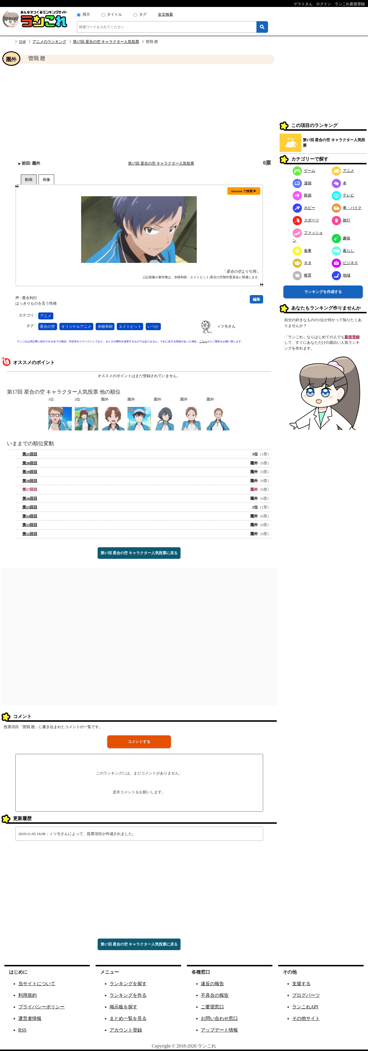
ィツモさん (226, 326)
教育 (302, 275)
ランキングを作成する (323, 292)
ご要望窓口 (212, 1006)
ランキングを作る (128, 995)
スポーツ (306, 220)
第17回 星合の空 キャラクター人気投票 (106, 41)
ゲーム (304, 170)
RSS (22, 1030)
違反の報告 (212, 983)
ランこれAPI (305, 1006)
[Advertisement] (139, 111)
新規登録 (352, 337)
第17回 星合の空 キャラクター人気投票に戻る (139, 553)
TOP (22, 41)
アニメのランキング (49, 41)
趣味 (341, 238)
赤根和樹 (105, 326)
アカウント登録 (126, 1030)
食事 (302, 250)
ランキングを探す (128, 983)
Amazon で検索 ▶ (244, 191)
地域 (341, 275)
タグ (143, 14)
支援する (301, 983)
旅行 (341, 220)
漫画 (302, 183)
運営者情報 (29, 1018)
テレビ (343, 195)
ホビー (304, 208)
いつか (153, 326)
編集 (256, 299)
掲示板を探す (123, 1006)
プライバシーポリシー (41, 1006)
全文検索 (165, 14)
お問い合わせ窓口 (219, 1018)
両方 (86, 14)
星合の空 (47, 326)
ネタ (302, 263)
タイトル (114, 14)
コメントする (139, 741)
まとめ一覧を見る (128, 1018)
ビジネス (345, 263)
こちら (203, 341)
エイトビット (130, 326)
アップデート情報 (219, 1030)
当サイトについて (36, 983)
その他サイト (306, 1018)
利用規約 (27, 995)
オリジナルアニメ (76, 326)
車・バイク (347, 208)
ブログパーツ (306, 995)
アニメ (45, 316)
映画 (302, 195)
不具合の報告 (215, 995)
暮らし (343, 250)
